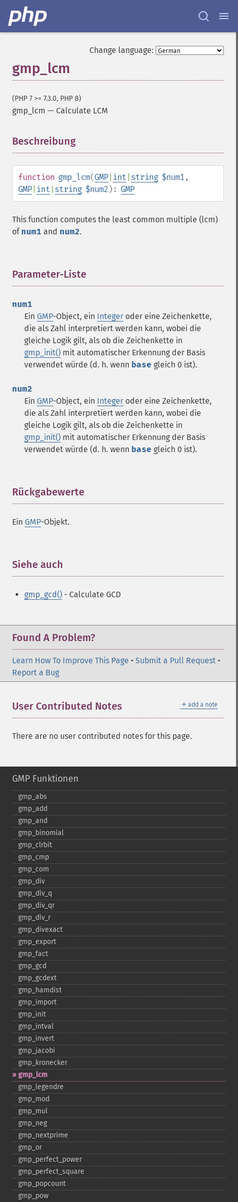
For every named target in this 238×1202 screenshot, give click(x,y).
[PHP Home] (28, 16)
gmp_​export (37, 941)
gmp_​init (32, 1014)
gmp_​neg (32, 1123)
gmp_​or (30, 1147)
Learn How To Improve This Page (70, 660)
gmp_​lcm (32, 1074)
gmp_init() (42, 352)
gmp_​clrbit (35, 845)
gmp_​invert (36, 1038)
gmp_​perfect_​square (51, 1171)
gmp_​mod (34, 1099)
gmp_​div (31, 881)
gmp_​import (37, 1002)
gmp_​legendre (41, 1087)
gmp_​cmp (33, 857)
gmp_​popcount (42, 1183)
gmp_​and (32, 820)
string (144, 177)
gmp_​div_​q (35, 893)
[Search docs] (204, 16)
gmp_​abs (32, 796)
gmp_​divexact (40, 929)
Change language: (121, 50)
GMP (101, 177)
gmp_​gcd (32, 966)
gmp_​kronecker (42, 1062)
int (119, 177)
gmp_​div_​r (34, 917)
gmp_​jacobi (36, 1050)
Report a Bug (35, 672)
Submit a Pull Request (175, 660)
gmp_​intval (36, 1026)
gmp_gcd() (43, 594)
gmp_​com (33, 869)
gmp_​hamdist (40, 990)
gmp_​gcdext (37, 978)
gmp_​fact (33, 954)
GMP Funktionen (45, 778)
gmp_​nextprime (43, 1135)
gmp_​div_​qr (36, 905)
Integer (110, 316)
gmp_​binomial (41, 833)
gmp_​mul (32, 1111)
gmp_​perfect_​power (50, 1159)
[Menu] (224, 16)
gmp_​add (32, 808)
